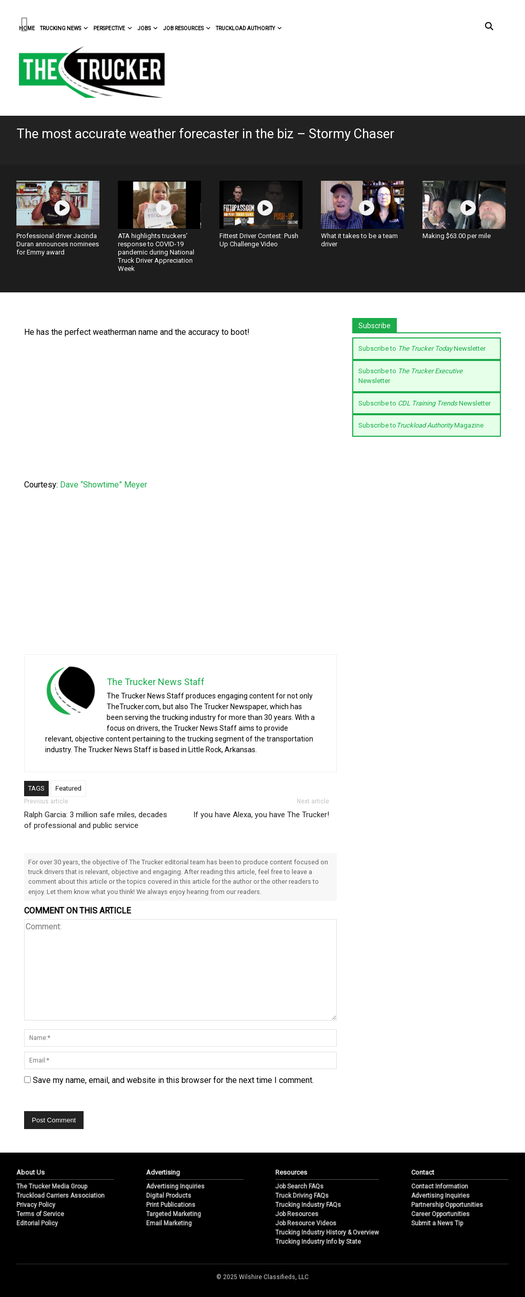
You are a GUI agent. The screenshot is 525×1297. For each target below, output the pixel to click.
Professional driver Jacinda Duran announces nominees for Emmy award (57, 244)
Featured (68, 788)
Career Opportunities (440, 1214)
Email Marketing (169, 1223)
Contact (422, 1172)
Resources (291, 1172)
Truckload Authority (249, 28)
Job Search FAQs (299, 1186)
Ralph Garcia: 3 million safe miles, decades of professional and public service (95, 820)
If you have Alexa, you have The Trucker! (261, 814)
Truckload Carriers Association (60, 1195)
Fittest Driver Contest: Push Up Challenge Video (258, 240)
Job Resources (187, 28)
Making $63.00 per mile (456, 236)
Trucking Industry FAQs (308, 1204)
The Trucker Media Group (51, 1186)
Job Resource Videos (305, 1223)
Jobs (147, 28)
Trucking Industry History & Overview (327, 1232)
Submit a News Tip (437, 1223)
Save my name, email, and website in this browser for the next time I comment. (173, 1080)
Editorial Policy (37, 1223)
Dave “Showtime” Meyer (103, 485)
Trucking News (64, 28)
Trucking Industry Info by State (318, 1241)
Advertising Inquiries (175, 1186)
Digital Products (168, 1195)
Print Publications (170, 1204)
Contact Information (439, 1186)
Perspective (112, 28)
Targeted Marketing (173, 1214)
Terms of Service (40, 1214)
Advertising (163, 1172)
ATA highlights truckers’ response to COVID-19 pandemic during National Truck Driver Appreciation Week (156, 252)
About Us (30, 1172)
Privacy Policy (35, 1204)
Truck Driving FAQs (302, 1195)
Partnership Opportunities (447, 1204)
